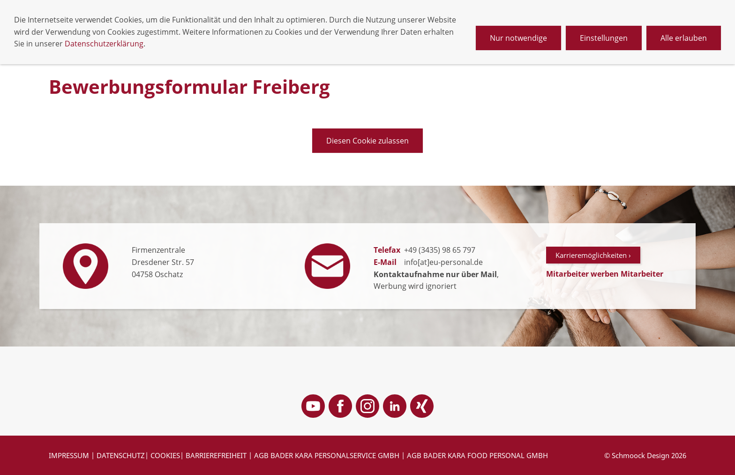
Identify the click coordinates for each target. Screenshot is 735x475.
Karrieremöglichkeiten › (593, 255)
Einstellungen (604, 38)
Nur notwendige (518, 38)
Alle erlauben (683, 38)
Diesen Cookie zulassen (367, 141)
